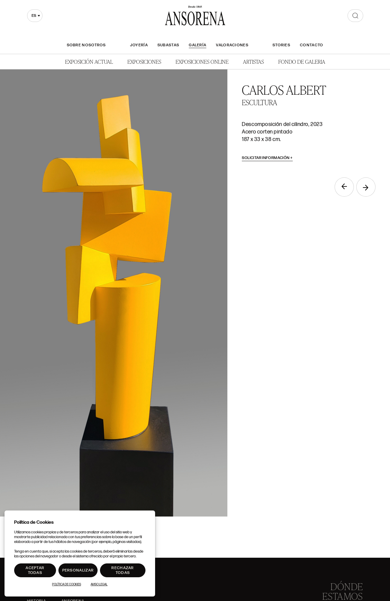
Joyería (139, 45)
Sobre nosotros (86, 45)
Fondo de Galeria (301, 61)
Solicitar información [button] (267, 158)
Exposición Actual (89, 61)
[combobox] (34, 15)
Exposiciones (144, 61)
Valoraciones (232, 45)
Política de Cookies (66, 584)
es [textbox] (34, 15)
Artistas (253, 61)
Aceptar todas (35, 570)
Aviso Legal (99, 584)
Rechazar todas (122, 570)
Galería (197, 45)
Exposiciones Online (202, 61)
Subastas (168, 45)
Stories (281, 45)
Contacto (311, 45)
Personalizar (78, 570)
